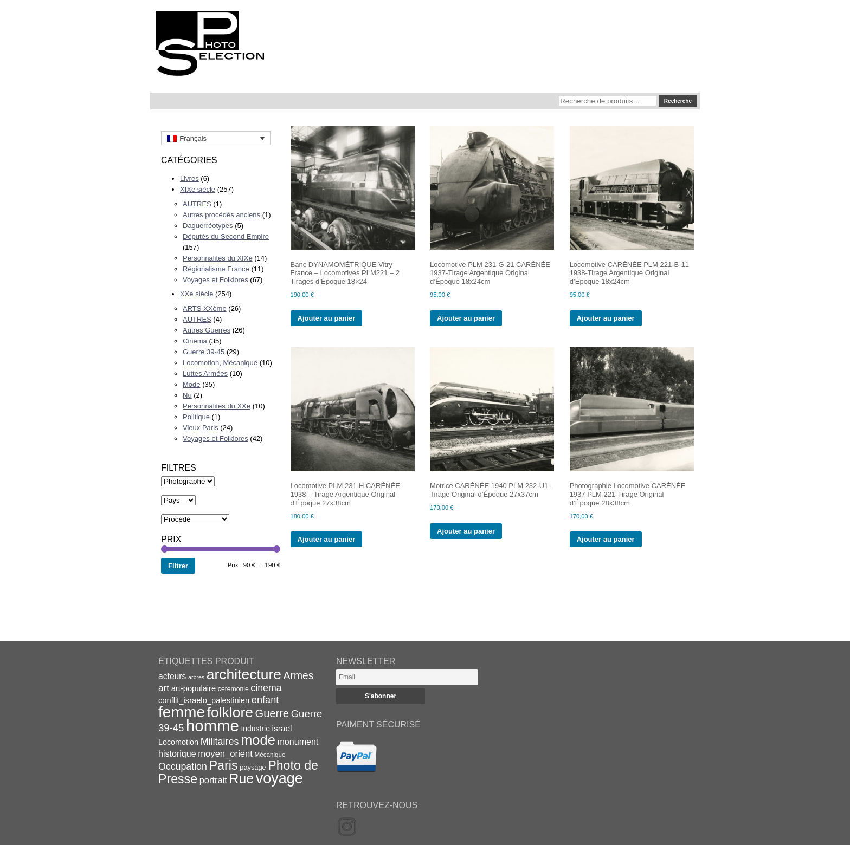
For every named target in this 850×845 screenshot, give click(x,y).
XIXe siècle (197, 189)
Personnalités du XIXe (218, 258)
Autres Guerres (206, 330)
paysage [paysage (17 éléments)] (253, 767)
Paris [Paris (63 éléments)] (223, 765)
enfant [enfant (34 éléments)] (265, 699)
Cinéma (195, 341)
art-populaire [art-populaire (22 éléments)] (193, 688)
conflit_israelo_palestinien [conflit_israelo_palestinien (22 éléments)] (203, 700)
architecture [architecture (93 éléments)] (244, 674)
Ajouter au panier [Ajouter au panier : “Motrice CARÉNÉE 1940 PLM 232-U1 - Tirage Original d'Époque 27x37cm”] (466, 531)
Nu (187, 395)
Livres (189, 178)
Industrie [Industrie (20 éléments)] (255, 728)
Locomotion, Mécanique (220, 363)
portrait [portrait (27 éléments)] (213, 780)
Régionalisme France (216, 269)
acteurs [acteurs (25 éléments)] (172, 676)
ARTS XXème (205, 308)
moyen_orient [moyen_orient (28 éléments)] (225, 754)
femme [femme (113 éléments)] (181, 711)
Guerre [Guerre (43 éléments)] (272, 713)
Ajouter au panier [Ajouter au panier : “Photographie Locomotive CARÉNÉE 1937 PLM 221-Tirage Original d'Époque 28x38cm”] (606, 539)
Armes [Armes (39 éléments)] (299, 675)
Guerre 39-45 (203, 352)
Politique (196, 417)
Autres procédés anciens (221, 215)
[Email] (407, 677)
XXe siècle (196, 294)
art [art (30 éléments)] (163, 687)
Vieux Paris (200, 428)
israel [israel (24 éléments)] (282, 728)
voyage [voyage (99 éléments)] (279, 778)
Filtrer (178, 566)
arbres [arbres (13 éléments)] (196, 677)
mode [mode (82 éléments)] (258, 740)
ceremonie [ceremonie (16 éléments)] (233, 689)
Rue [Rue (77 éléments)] (241, 778)
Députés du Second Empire (226, 236)
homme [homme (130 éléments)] (212, 725)
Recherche (678, 101)
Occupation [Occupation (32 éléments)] (182, 766)
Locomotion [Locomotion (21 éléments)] (178, 742)
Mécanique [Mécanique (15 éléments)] (270, 754)
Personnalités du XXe (216, 406)
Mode (192, 384)
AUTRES (197, 204)
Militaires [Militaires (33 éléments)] (220, 741)
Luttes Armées (205, 373)
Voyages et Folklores (215, 280)
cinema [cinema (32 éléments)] (265, 687)
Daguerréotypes (208, 226)
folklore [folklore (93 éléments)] (230, 712)
